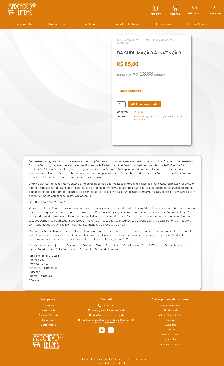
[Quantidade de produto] (121, 104)
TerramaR (145, 39)
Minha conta (215, 13)
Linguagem (131, 39)
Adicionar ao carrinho (144, 104)
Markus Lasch (155, 116)
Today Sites (121, 363)
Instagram (155, 13)
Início (120, 39)
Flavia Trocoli (140, 116)
